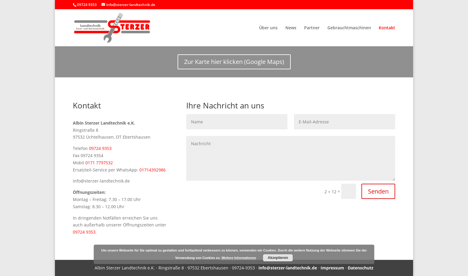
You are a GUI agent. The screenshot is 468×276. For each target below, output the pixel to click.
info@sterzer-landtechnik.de (287, 268)
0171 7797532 (99, 162)
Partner (312, 28)
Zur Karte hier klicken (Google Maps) (234, 62)
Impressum (332, 268)
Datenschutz (360, 268)
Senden (378, 191)
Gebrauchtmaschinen (349, 28)
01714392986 (152, 170)
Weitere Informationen (238, 258)
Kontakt (387, 28)
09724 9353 (100, 148)
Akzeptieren (278, 258)
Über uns (268, 28)
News (290, 28)
